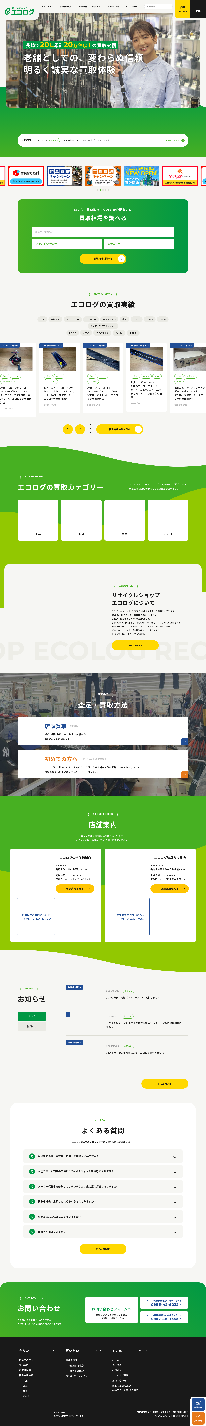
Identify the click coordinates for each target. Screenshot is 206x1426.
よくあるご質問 (113, 6)
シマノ (86, 332)
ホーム (115, 1360)
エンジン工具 (72, 319)
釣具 (124, 319)
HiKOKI (133, 332)
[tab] (97, 190)
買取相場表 (82, 6)
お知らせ (32, 1026)
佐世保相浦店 (76, 1365)
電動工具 (55, 319)
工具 (42, 319)
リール (150, 319)
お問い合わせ (131, 6)
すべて (32, 1016)
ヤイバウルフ (102, 332)
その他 (26, 1396)
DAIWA (72, 332)
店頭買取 (24, 1365)
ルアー (163, 319)
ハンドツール (109, 319)
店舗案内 (96, 6)
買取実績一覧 (65, 6)
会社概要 (116, 1365)
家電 (25, 1391)
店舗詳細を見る (75, 888)
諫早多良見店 (76, 1370)
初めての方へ (47, 6)
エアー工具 (91, 319)
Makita (118, 332)
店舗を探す (72, 1360)
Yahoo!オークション (77, 1375)
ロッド (136, 319)
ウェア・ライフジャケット (103, 326)
